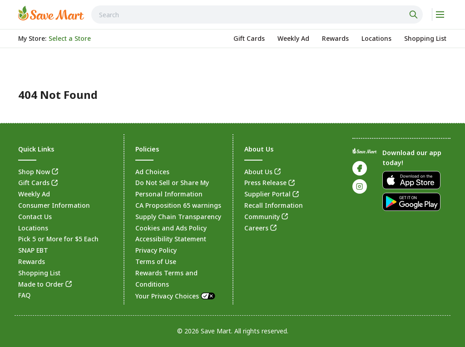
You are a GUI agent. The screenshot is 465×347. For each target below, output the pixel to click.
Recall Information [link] (273, 205)
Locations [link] (33, 228)
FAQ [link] (24, 295)
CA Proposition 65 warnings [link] (178, 205)
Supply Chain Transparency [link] (178, 216)
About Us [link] (258, 171)
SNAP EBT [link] (33, 250)
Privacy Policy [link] (156, 250)
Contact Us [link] (35, 216)
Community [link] (262, 216)
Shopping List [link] (39, 273)
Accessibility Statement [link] (170, 239)
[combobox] (257, 14)
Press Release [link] (265, 182)
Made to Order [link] (41, 284)
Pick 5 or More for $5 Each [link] (58, 239)
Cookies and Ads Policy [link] (171, 228)
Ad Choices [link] (152, 171)
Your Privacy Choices (175, 296)
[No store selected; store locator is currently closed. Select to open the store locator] (69, 38)
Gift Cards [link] (33, 182)
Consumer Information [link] (54, 205)
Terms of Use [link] (155, 261)
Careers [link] (256, 228)
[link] (51, 13)
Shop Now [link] (34, 171)
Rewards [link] (31, 261)
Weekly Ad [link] (34, 194)
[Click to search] (414, 14)
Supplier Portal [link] (267, 194)
